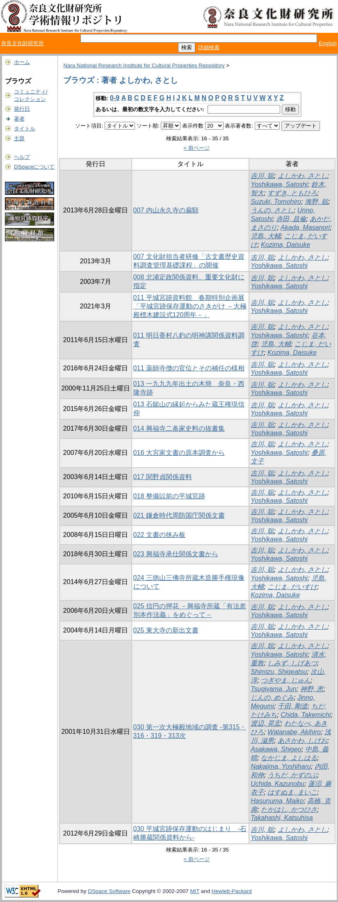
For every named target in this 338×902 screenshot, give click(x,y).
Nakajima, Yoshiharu (281, 766)
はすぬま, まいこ (292, 792)
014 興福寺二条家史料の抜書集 (179, 428)
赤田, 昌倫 (291, 218)
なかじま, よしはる (289, 757)
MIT (194, 891)
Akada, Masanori (305, 227)
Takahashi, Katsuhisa (282, 817)
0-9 (114, 97)
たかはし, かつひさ (289, 809)
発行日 (22, 109)
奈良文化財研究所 (22, 43)
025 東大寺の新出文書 (166, 630)
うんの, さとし (272, 210)
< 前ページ (197, 148)
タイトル (24, 129)
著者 (19, 119)
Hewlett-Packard (232, 891)
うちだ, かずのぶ (292, 775)
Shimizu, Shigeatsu (279, 671)
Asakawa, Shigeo (276, 749)
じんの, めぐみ (272, 697)
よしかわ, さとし (302, 175)
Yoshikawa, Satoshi (279, 184)
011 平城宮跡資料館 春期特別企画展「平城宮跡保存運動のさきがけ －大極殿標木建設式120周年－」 (190, 306)
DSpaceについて (34, 167)
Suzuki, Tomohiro (276, 201)
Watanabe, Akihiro (294, 731)
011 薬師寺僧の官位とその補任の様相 (188, 368)
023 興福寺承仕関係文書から (175, 553)
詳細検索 (208, 47)
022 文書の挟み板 (159, 534)
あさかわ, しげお (302, 740)
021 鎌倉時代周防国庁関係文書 (179, 515)
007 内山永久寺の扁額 (166, 210)
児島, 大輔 (266, 236)
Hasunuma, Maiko (277, 800)
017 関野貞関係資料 (162, 476)
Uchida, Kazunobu (277, 783)
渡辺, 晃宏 (266, 723)
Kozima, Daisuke (285, 244)
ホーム (22, 62)
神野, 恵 (312, 688)
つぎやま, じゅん (286, 680)
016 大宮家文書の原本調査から (179, 452)
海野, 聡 (316, 201)
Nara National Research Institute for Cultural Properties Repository (143, 65)
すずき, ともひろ (292, 193)
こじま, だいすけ (292, 586)
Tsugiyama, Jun (273, 688)
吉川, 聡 (262, 175)
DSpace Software (109, 891)
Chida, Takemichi (306, 714)
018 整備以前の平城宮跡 (169, 496)
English (328, 43)
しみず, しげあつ (292, 663)
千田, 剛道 (293, 706)
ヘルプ (22, 157)
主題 (19, 138)
